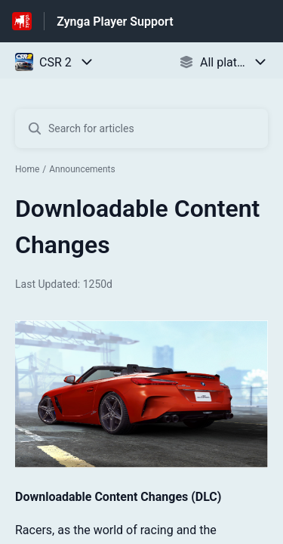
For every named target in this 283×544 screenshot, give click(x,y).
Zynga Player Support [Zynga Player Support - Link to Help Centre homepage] (115, 21)
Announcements (82, 169)
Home (27, 169)
